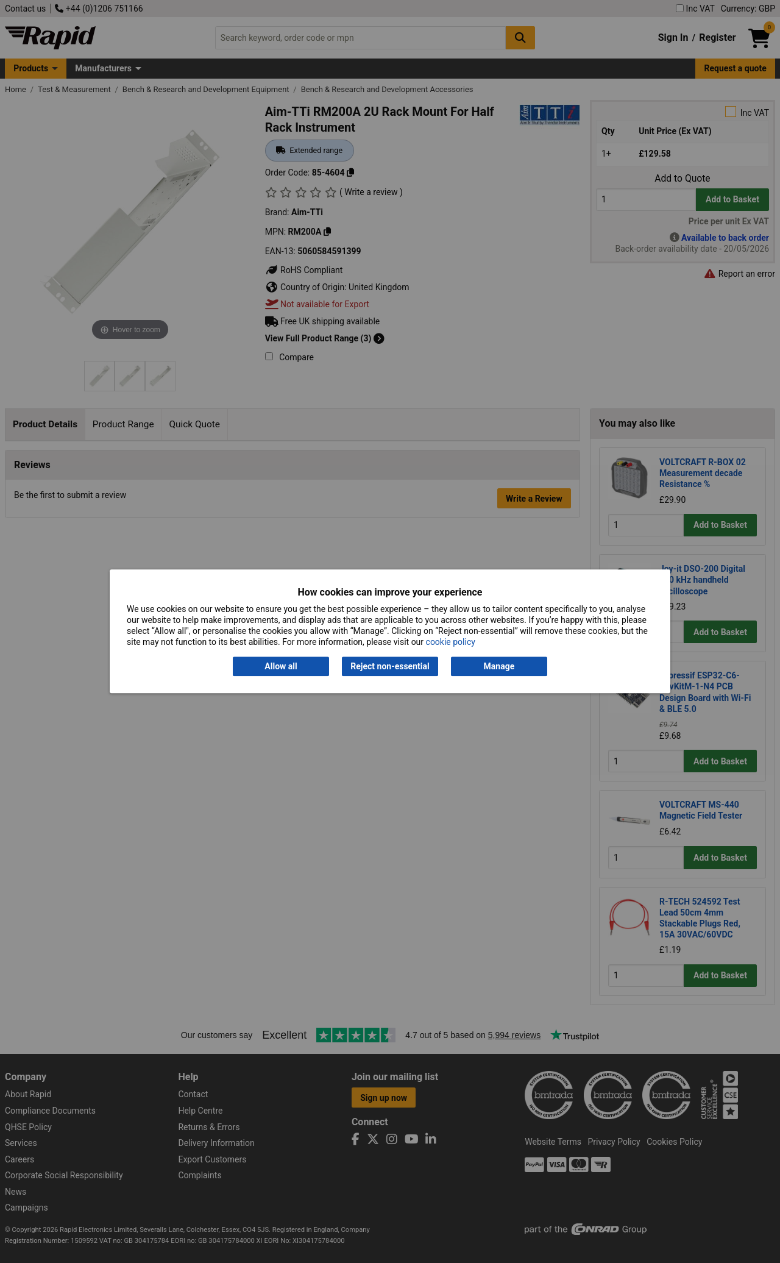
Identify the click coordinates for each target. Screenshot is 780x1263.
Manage (499, 666)
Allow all (280, 666)
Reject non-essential (389, 666)
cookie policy (450, 642)
